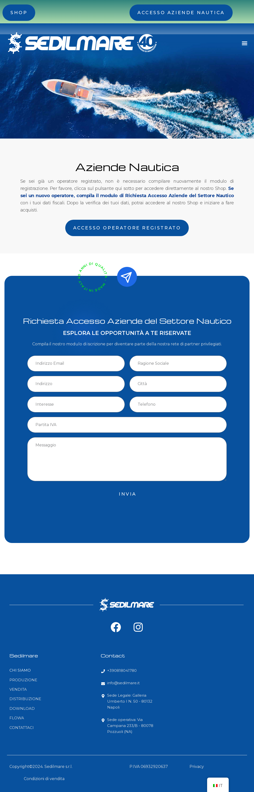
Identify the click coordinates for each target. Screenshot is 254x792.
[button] (244, 43)
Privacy (197, 766)
